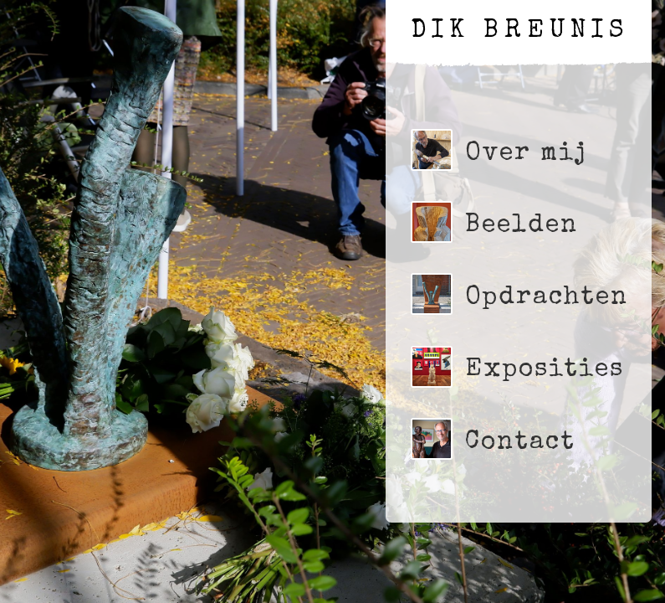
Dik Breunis (520, 31)
